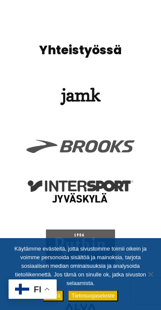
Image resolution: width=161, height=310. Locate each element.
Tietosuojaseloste (93, 295)
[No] (150, 274)
